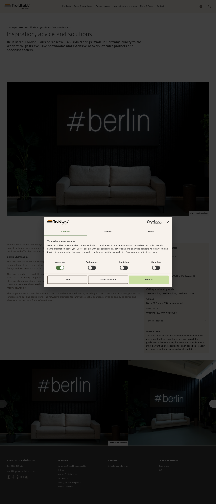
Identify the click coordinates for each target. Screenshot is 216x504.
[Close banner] (168, 222)
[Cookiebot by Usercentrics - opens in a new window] (149, 222)
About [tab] (151, 231)
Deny (67, 279)
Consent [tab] (65, 231)
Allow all (149, 279)
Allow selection (108, 279)
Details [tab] (108, 231)
